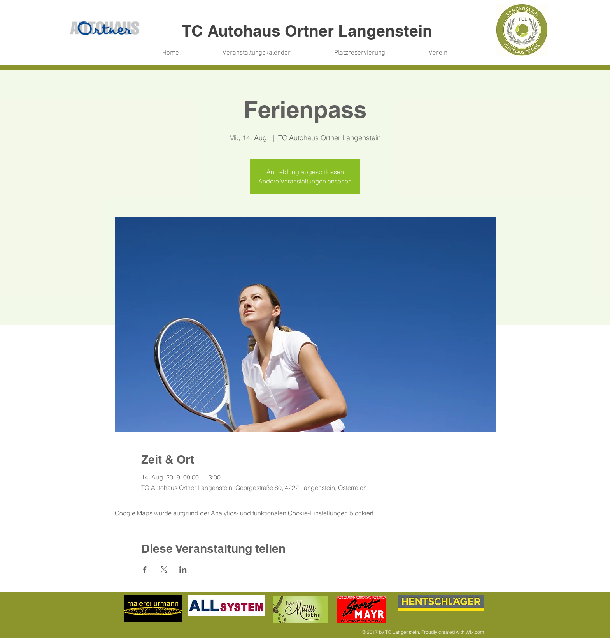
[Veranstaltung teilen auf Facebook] (145, 569)
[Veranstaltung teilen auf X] (164, 569)
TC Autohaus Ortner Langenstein (307, 30)
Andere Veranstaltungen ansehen (305, 181)
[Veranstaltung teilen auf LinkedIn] (183, 569)
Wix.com (475, 632)
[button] (359, 53)
